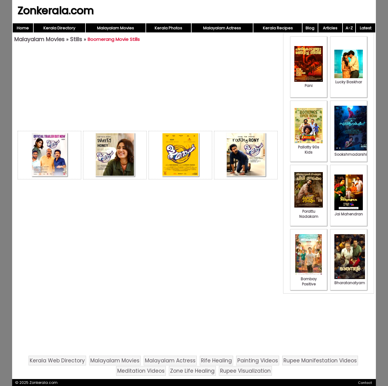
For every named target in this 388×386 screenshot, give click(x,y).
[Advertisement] (148, 88)
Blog (310, 28)
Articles (330, 28)
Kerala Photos (168, 28)
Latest (365, 28)
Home (23, 28)
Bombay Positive (308, 279)
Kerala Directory (59, 28)
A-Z (349, 28)
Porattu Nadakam (308, 211)
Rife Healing (216, 360)
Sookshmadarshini (352, 152)
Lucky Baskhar (348, 79)
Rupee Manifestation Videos (320, 360)
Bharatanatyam (349, 280)
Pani (308, 83)
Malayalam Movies (115, 28)
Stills (76, 39)
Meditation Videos (141, 370)
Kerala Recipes (278, 28)
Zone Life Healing (192, 370)
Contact (365, 382)
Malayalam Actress (222, 28)
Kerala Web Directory (57, 360)
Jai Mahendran (348, 211)
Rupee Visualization (245, 370)
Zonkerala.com (55, 10)
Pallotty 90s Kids (308, 147)
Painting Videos (257, 360)
